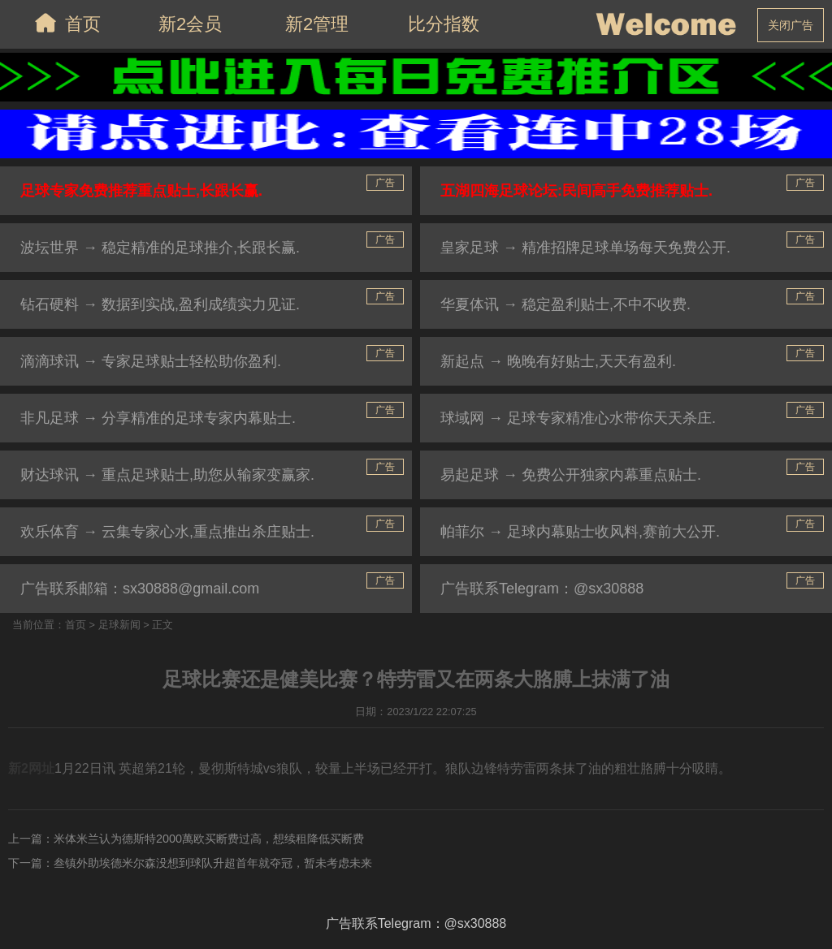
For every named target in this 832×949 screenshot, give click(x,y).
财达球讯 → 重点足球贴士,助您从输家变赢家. (167, 475)
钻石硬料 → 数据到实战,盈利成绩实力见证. (160, 304)
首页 (63, 22)
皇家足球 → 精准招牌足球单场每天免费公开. (585, 247)
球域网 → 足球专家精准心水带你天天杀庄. (578, 418)
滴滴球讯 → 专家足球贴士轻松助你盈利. (150, 361)
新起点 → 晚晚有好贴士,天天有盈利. (558, 361)
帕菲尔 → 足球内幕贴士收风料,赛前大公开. (580, 532)
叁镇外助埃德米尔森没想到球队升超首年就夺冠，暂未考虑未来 (213, 862)
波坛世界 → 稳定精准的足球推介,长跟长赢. (160, 247)
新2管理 (317, 24)
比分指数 (443, 24)
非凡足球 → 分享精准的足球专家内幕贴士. (158, 418)
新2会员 (190, 24)
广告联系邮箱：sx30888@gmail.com (139, 588)
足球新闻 (119, 625)
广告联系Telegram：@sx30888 (542, 588)
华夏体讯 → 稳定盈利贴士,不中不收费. (565, 304)
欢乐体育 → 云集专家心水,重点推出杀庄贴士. (167, 532)
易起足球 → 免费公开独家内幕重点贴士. (570, 475)
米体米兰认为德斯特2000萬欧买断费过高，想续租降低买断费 (209, 838)
